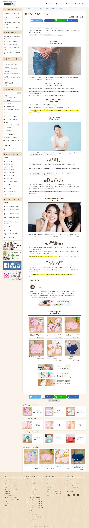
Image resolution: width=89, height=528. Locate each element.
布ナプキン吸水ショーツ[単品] (12, 141)
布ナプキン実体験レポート (10, 191)
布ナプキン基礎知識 (29, 479)
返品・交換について (52, 487)
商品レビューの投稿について (54, 491)
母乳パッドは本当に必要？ (10, 41)
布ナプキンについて (60, 3)
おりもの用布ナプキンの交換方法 (12, 27)
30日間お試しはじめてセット (13, 109)
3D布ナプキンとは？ (9, 164)
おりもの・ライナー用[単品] (13, 125)
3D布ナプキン (9, 103)
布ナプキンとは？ (8, 161)
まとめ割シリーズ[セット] (12, 119)
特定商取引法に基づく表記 (73, 483)
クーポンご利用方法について (54, 493)
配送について (50, 483)
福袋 (7, 122)
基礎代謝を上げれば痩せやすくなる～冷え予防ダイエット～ (12, 37)
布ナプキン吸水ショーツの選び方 (12, 209)
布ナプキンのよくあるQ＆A (11, 181)
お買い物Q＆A (50, 495)
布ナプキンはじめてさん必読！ (12, 63)
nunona (47, 526)
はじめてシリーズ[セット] (12, 116)
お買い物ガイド (70, 3)
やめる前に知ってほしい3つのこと (12, 13)
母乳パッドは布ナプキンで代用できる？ (12, 48)
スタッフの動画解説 (9, 194)
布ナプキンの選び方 (9, 169)
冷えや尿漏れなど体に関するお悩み (12, 72)
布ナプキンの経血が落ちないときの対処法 (12, 23)
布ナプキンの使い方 (9, 175)
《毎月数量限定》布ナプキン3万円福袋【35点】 (62, 465)
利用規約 (69, 479)
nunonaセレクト (10, 106)
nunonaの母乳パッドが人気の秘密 (12, 52)
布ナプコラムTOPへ (54, 400)
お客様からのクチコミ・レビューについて (12, 83)
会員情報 (77, 3)
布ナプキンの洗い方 (9, 178)
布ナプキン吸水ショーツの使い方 (12, 214)
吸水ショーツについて (50, 3)
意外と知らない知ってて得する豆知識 (12, 77)
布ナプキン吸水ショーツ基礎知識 (32, 497)
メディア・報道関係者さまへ (73, 487)
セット (16, 97)
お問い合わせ (70, 485)
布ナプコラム (7, 188)
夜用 (12, 97)
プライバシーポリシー (72, 481)
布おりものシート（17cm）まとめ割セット (46, 465)
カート (83, 3)
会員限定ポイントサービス (53, 489)
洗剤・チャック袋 (10, 149)
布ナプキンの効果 (8, 167)
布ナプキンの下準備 (9, 172)
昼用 (10, 97)
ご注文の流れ (50, 481)
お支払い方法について (52, 485)
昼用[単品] (8, 127)
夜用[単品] (8, 130)
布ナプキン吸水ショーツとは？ (12, 206)
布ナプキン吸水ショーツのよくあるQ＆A (12, 222)
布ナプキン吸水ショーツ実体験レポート (12, 233)
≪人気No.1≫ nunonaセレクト (31, 465)
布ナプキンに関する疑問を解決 (12, 68)
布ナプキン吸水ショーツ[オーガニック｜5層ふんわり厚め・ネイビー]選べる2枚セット (78, 466)
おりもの (5, 97)
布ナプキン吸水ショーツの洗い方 (12, 218)
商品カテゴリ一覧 (7, 479)
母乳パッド (7, 503)
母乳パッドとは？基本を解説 (11, 44)
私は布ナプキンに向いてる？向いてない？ (12, 18)
